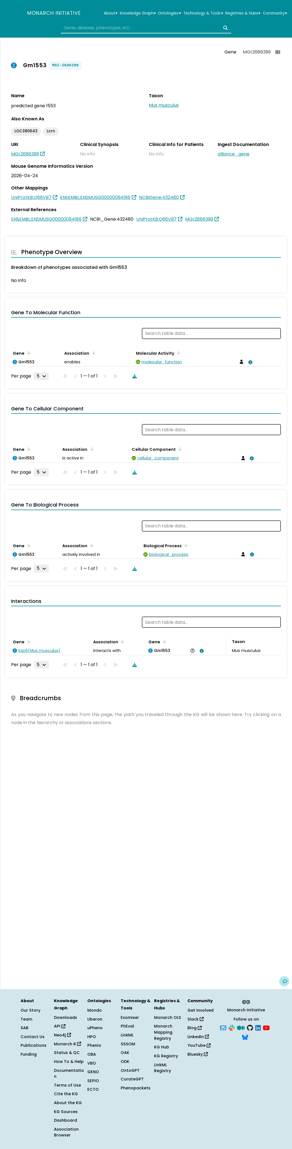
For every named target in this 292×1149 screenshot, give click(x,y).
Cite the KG (66, 1094)
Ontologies (169, 13)
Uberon (94, 1019)
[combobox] (146, 27)
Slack (195, 1019)
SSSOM (128, 1044)
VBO (91, 1063)
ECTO (93, 1089)
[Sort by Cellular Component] (179, 449)
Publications (33, 1045)
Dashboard (65, 1120)
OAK (125, 1052)
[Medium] (241, 1027)
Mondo (94, 1010)
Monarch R (67, 1044)
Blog (194, 1028)
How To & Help (69, 1061)
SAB (24, 1028)
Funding (29, 1054)
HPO (91, 1037)
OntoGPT (130, 1070)
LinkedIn (198, 1037)
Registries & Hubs (242, 13)
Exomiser (130, 1017)
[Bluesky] (245, 1036)
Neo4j (62, 1035)
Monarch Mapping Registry (163, 1032)
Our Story (30, 1010)
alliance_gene (233, 154)
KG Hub (161, 1047)
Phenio (94, 1045)
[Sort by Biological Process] (185, 545)
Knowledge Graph (138, 13)
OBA (91, 1054)
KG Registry (166, 1056)
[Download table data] (133, 376)
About (110, 13)
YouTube (199, 1045)
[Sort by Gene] (27, 353)
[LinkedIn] (258, 1027)
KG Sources (66, 1111)
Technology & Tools (203, 13)
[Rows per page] (41, 376)
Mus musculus (164, 105)
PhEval (127, 1026)
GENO (93, 1072)
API (59, 1026)
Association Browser (66, 1132)
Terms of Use (67, 1085)
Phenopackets (135, 1088)
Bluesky (197, 1054)
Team (26, 1019)
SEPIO (93, 1081)
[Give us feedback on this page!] (284, 981)
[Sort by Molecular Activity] (177, 353)
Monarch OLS (167, 1017)
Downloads (65, 1017)
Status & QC (67, 1052)
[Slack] (232, 1027)
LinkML (127, 1035)
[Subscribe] (223, 1027)
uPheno (95, 1028)
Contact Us (32, 1037)
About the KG (68, 1103)
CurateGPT (132, 1079)
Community (275, 13)
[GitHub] (250, 1027)
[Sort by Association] (92, 353)
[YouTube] (266, 1027)
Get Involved (200, 1010)
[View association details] (249, 362)
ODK (125, 1061)
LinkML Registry (162, 1068)
